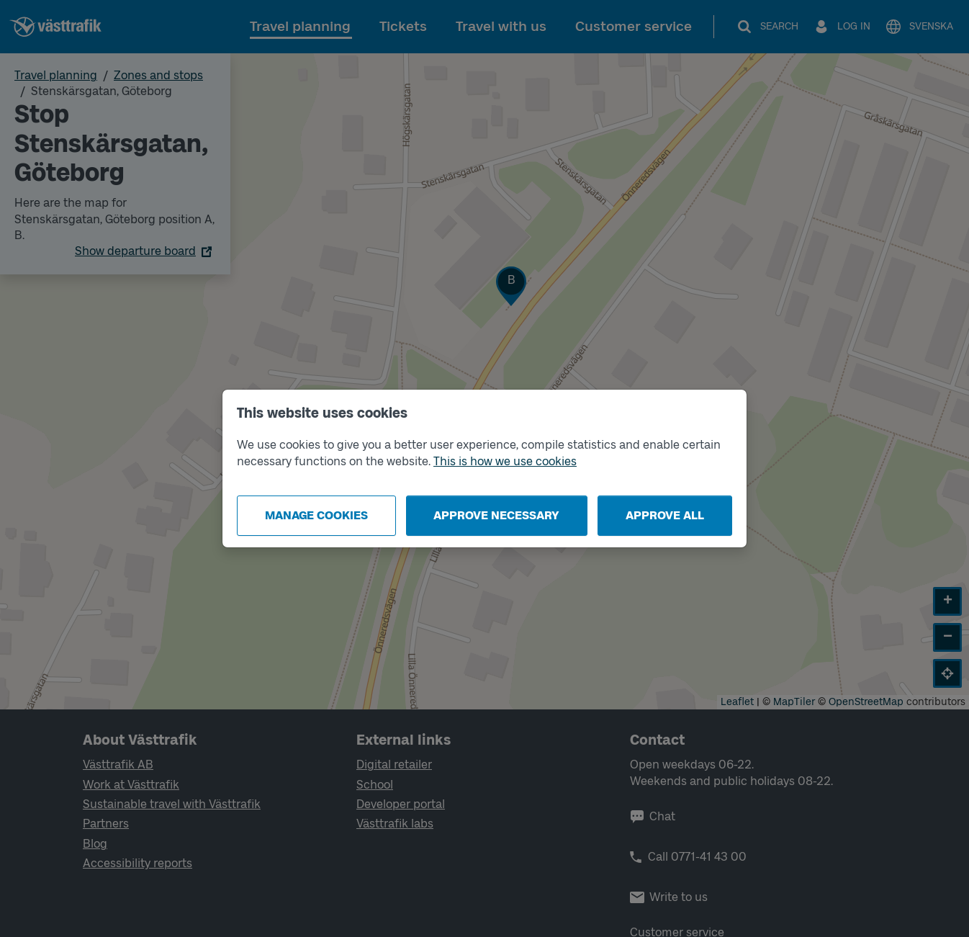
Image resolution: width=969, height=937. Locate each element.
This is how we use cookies (505, 461)
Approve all (665, 515)
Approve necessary (496, 515)
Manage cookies (316, 515)
